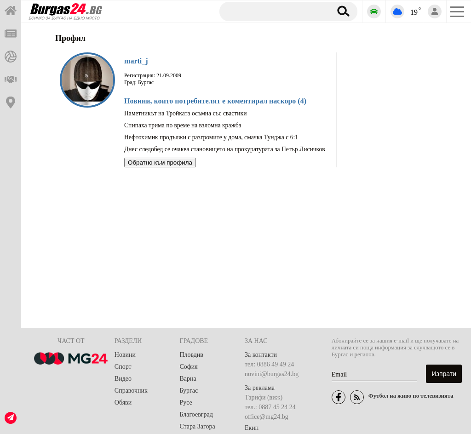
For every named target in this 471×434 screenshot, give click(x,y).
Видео (123, 378)
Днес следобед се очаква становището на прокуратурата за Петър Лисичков (224, 149)
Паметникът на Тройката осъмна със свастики (185, 113)
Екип (251, 427)
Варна (187, 378)
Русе (185, 402)
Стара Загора (197, 426)
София (188, 366)
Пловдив (191, 354)
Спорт (123, 366)
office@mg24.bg (266, 416)
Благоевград (196, 414)
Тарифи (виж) (263, 397)
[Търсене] (272, 11)
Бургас (188, 390)
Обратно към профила (160, 162)
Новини (125, 354)
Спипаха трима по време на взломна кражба (182, 125)
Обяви (123, 402)
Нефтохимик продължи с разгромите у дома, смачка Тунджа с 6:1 (211, 137)
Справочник (131, 390)
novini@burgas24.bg (272, 374)
